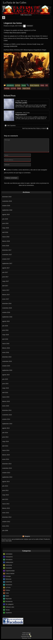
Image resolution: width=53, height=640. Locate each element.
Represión (8, 598)
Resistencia (8, 601)
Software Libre (9, 607)
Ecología (8, 576)
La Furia (7, 587)
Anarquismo (9, 557)
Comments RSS (25, 636)
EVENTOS (8, 582)
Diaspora (27, 536)
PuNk (7, 593)
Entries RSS (25, 634)
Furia (25, 101)
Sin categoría (9, 604)
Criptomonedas (10, 570)
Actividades (8, 554)
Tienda (7, 610)
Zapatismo (8, 612)
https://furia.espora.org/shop (17, 32)
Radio (7, 596)
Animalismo (8, 559)
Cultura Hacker (9, 573)
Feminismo (8, 584)
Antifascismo (9, 562)
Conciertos (8, 568)
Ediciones (8, 579)
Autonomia (8, 565)
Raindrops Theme (26, 638)
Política (7, 590)
